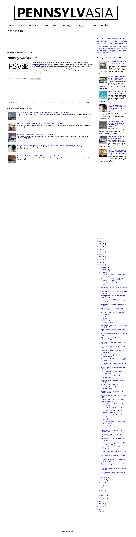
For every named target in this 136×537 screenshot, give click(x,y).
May (102, 488)
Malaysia (99, 46)
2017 (101, 262)
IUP (105, 43)
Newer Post (10, 102)
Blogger (71, 531)
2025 (101, 241)
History (67, 25)
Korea (121, 43)
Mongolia (105, 46)
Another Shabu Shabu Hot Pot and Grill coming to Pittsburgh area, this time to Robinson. (43, 112)
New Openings (15, 30)
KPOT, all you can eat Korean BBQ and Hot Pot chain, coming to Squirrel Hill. (40, 123)
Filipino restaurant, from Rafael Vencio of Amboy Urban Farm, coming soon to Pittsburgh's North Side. (47, 145)
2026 (101, 238)
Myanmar (125, 46)
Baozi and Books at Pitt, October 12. (111, 408)
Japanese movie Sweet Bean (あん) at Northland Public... (111, 391)
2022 (101, 249)
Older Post (89, 102)
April (102, 490)
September (104, 477)
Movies (104, 25)
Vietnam (108, 52)
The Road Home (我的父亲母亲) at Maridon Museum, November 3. (113, 279)
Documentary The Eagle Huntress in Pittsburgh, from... (111, 387)
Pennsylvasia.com (105, 419)
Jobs (93, 25)
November (104, 270)
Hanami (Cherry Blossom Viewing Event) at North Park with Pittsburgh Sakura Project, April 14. (117, 124)
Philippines (124, 48)
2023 (101, 246)
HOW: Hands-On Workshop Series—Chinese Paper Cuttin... (111, 321)
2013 (101, 506)
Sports (119, 51)
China (118, 38)
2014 (101, 504)
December (104, 267)
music (120, 46)
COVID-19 (124, 38)
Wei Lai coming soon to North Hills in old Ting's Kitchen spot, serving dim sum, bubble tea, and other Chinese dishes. (117, 152)
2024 (101, 244)
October (103, 272)
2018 (101, 259)
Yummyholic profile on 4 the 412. (110, 384)
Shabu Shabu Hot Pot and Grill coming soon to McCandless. (35, 134)
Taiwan (124, 51)
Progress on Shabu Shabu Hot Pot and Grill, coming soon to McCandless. (39, 156)
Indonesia (100, 43)
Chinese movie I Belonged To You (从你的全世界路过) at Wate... (113, 443)
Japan (110, 43)
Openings (109, 48)
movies (112, 46)
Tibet (104, 52)
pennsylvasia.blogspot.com (82, 69)
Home (11, 25)
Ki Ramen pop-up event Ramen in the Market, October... (111, 338)
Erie (98, 41)
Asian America (105, 38)
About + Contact (27, 25)
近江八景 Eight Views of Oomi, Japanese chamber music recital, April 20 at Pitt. (117, 78)
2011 (101, 512)
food (110, 41)
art (98, 38)
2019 (101, 257)
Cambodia (113, 38)
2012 (101, 509)
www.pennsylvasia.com (39, 65)
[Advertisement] (47, 43)
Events (44, 25)
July (102, 482)
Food (55, 25)
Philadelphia (117, 48)
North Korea (101, 48)
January (103, 498)
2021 (101, 252)
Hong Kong (123, 41)
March (103, 493)
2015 (101, 501)
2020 (101, 254)
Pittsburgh (102, 50)
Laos (126, 43)
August (103, 480)
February (104, 495)
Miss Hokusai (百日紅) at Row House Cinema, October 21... (111, 355)
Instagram (80, 25)
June (102, 485)
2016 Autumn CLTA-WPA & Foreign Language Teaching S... (111, 411)
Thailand (99, 52)
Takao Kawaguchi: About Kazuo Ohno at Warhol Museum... (112, 400)
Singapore (112, 51)
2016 (101, 265)
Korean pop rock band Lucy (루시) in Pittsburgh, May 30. (117, 92)
